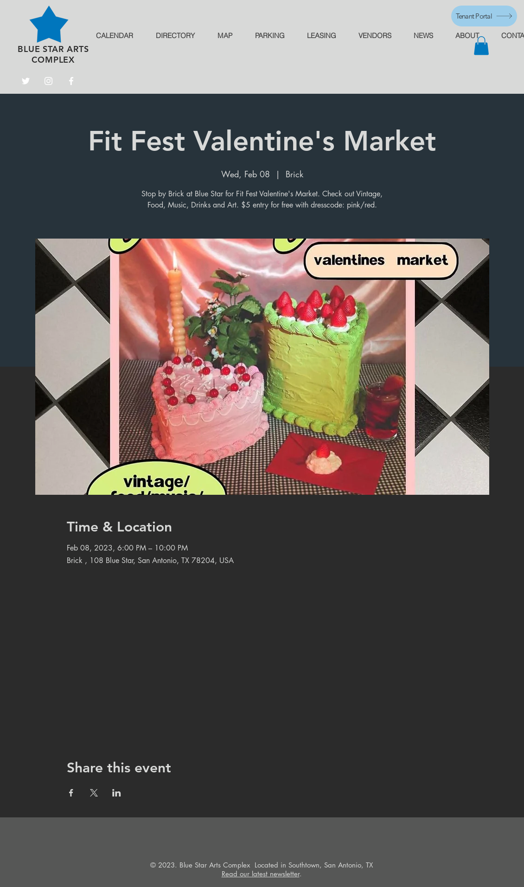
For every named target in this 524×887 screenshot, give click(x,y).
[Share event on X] (93, 792)
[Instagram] (48, 81)
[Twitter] (25, 81)
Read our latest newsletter (261, 873)
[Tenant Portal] (484, 16)
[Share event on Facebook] (71, 792)
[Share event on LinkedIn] (116, 792)
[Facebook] (71, 81)
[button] (481, 45)
